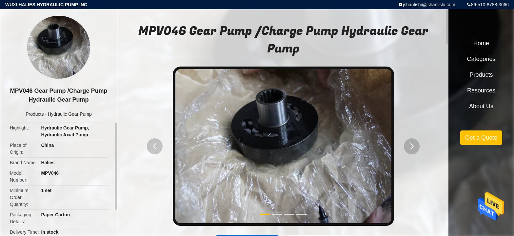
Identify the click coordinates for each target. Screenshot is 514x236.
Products (35, 114)
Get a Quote (481, 137)
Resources (481, 90)
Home (481, 43)
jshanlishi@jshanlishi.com (429, 4)
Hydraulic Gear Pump (70, 114)
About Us (481, 106)
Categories (481, 59)
